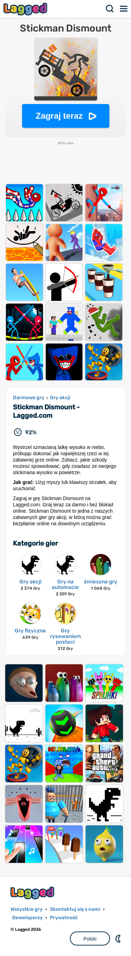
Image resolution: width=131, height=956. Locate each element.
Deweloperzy (27, 918)
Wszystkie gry (26, 909)
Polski (89, 939)
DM (119, 938)
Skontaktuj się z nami (75, 909)
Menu (124, 9)
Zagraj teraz (59, 115)
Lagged (26, 9)
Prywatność (64, 918)
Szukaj (110, 9)
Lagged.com (33, 893)
